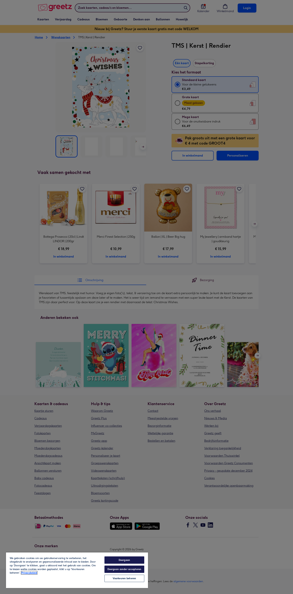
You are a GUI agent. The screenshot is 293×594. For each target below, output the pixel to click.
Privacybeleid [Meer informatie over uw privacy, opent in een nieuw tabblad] (29, 572)
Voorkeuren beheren (124, 578)
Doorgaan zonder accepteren (124, 569)
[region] (77, 570)
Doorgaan (124, 560)
